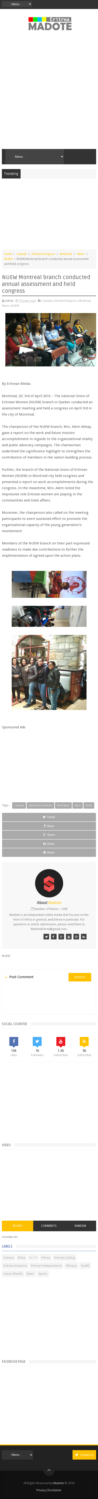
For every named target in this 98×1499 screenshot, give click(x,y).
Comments (49, 1225)
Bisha (21, 1257)
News (80, 254)
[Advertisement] (49, 92)
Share (49, 826)
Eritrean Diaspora (43, 254)
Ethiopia (71, 1265)
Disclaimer (54, 1490)
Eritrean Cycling (64, 1257)
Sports (42, 1273)
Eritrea (45, 1257)
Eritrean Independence (46, 1265)
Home (8, 254)
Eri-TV (33, 1257)
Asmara (9, 1257)
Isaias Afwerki (13, 1273)
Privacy (41, 1490)
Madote (59, 1483)
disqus (79, 977)
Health (85, 1265)
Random (80, 1225)
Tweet (49, 817)
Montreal (66, 254)
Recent (18, 1225)
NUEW (8, 259)
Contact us (84, 1455)
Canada (21, 254)
